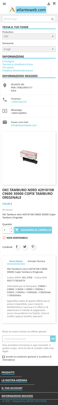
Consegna (8, 61)
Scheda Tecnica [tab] (36, 261)
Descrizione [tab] (16, 261)
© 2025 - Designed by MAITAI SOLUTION (24, 401)
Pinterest (33, 247)
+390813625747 (19, 101)
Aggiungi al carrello (33, 230)
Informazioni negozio (17, 396)
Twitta (25, 247)
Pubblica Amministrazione (17, 70)
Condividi (17, 247)
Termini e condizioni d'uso (17, 64)
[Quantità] (6, 230)
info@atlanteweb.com (24, 125)
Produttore (7, 31)
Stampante (8, 43)
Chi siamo (8, 67)
